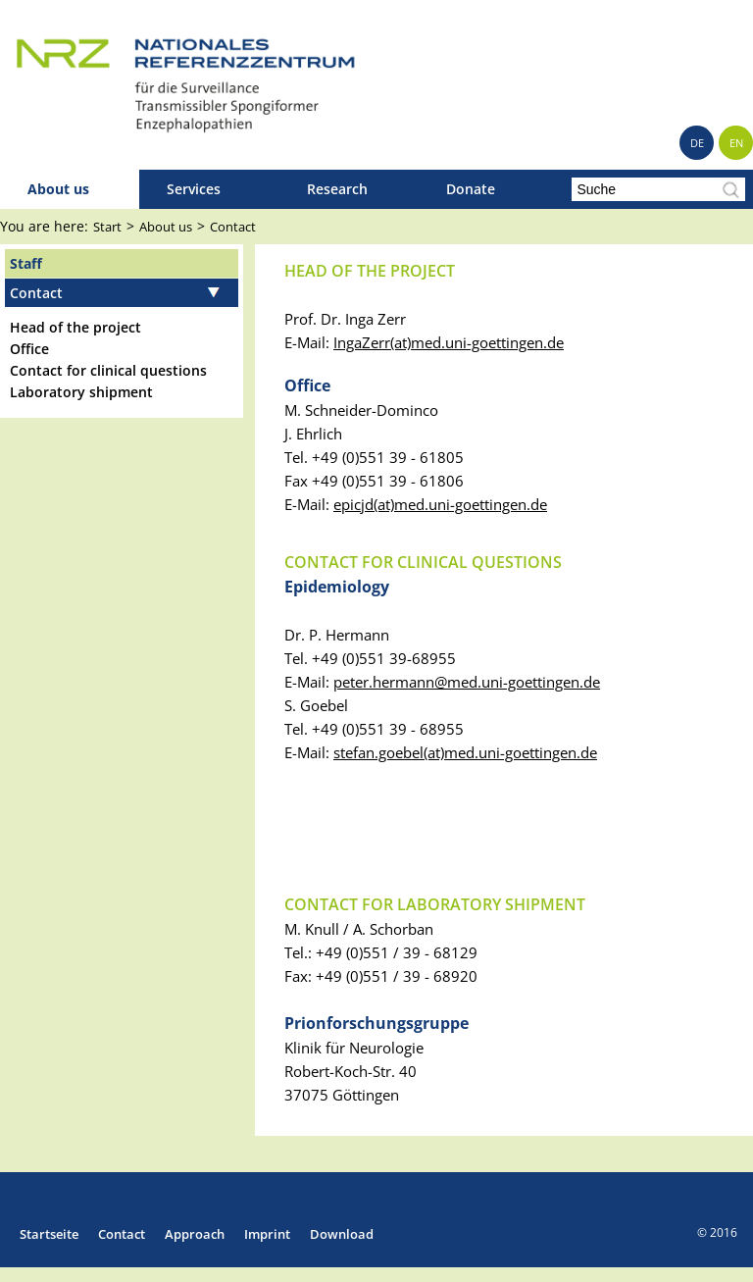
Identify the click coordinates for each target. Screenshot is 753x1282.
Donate (470, 188)
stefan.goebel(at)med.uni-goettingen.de (465, 752)
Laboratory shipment (81, 392)
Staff (26, 263)
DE (697, 142)
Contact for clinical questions (108, 370)
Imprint (267, 1234)
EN (736, 142)
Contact (233, 226)
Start (107, 226)
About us (58, 188)
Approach (195, 1234)
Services (194, 188)
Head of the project (75, 327)
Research (337, 188)
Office (29, 348)
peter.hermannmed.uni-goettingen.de (466, 682)
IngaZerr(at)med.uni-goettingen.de (448, 342)
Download (342, 1234)
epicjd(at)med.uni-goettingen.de (440, 504)
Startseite (49, 1234)
